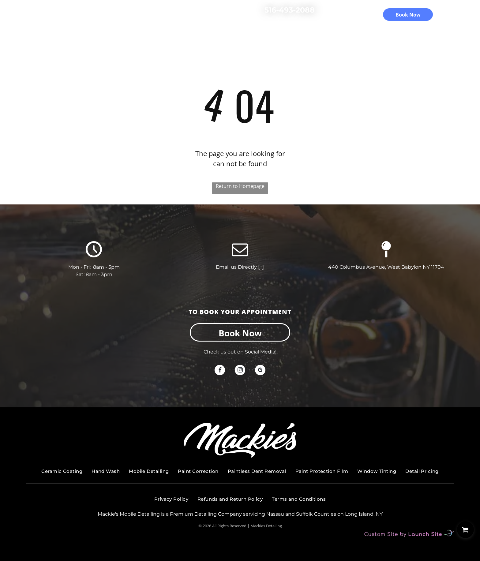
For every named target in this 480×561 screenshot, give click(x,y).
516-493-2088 (289, 10)
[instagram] (240, 371)
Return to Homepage (240, 186)
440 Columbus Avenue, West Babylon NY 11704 (386, 267)
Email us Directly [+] (240, 267)
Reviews (261, 28)
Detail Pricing (199, 28)
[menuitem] (62, 471)
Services (162, 28)
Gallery (289, 28)
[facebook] (220, 371)
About (233, 28)
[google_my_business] (260, 371)
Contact (318, 28)
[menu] (466, 14)
